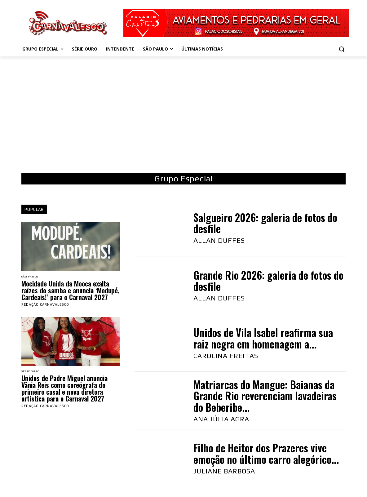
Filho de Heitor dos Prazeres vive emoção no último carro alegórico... (266, 453)
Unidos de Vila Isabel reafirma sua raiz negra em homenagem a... (263, 338)
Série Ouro (32, 372)
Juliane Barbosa (224, 471)
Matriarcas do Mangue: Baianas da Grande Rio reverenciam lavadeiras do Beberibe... (265, 396)
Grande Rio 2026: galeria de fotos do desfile (268, 281)
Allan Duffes (219, 240)
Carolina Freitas (225, 356)
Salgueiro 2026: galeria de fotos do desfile (265, 223)
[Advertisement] (183, 112)
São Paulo (32, 277)
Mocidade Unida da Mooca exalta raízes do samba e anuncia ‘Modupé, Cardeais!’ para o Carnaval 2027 (70, 291)
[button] (341, 49)
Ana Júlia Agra (221, 419)
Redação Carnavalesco (45, 305)
